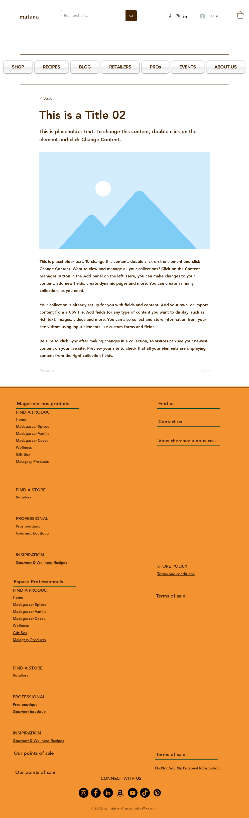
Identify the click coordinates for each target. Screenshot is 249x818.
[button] (240, 15)
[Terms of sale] (186, 596)
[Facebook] (170, 16)
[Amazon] (120, 793)
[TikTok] (145, 793)
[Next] (197, 371)
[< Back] (56, 98)
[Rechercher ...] (89, 15)
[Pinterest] (157, 793)
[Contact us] (188, 422)
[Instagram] (177, 16)
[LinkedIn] (185, 16)
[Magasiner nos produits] (47, 404)
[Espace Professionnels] (44, 582)
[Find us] (188, 404)
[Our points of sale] (44, 753)
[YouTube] (133, 793)
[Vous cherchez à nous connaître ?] (188, 441)
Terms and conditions (176, 573)
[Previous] (56, 371)
